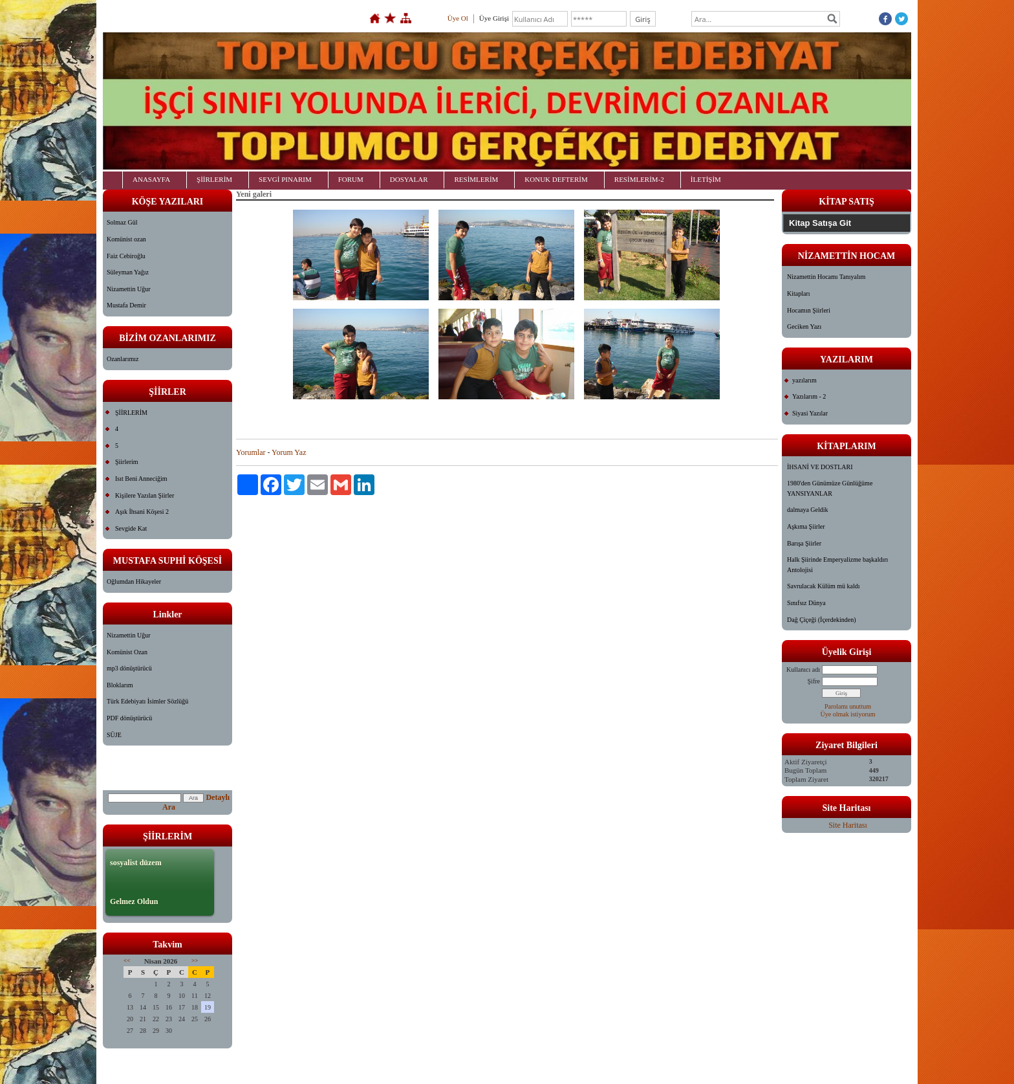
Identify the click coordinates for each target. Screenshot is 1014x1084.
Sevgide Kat (131, 528)
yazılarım (804, 380)
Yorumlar (250, 452)
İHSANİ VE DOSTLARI (819, 466)
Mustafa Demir (126, 305)
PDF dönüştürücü (129, 718)
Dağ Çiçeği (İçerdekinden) (821, 619)
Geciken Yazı (804, 326)
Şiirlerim (126, 461)
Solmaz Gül (122, 222)
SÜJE (114, 734)
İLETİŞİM (706, 179)
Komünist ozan (126, 239)
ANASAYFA (151, 179)
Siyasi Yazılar (810, 413)
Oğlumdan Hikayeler (134, 581)
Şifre (814, 681)
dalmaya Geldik (807, 509)
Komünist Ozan (127, 652)
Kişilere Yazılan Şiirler (144, 495)
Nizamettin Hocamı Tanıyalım (826, 276)
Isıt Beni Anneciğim (141, 478)
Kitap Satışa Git (820, 223)
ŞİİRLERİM (214, 179)
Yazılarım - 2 (809, 396)
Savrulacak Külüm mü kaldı (823, 586)
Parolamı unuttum (848, 706)
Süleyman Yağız (128, 272)
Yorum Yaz (289, 452)
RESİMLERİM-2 (639, 179)
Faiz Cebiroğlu (126, 256)
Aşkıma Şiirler (806, 526)
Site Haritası (847, 825)
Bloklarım (120, 685)
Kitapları (798, 293)
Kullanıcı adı (803, 669)
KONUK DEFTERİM (555, 179)
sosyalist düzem (136, 862)
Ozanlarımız (122, 358)
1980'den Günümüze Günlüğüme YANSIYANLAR (829, 488)
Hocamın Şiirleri (808, 310)
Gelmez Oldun (134, 901)
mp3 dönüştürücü (129, 668)
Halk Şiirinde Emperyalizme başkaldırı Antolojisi (837, 564)
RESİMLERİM (476, 179)
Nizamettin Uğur (128, 289)
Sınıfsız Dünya (806, 602)
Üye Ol (458, 18)
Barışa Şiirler (804, 543)
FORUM (350, 179)
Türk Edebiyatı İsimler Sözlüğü (147, 701)
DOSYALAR (409, 179)
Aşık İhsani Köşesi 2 (142, 511)
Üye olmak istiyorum (848, 714)
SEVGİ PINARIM (285, 179)
